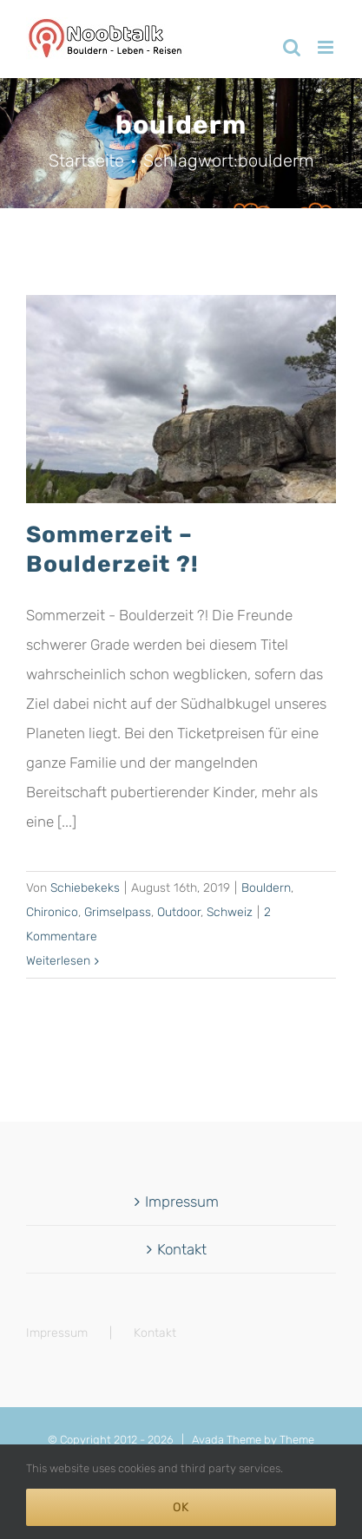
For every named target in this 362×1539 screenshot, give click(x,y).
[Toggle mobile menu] (327, 47)
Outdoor (179, 912)
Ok (181, 1507)
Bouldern (266, 888)
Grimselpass (117, 912)
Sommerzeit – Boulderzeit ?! (112, 549)
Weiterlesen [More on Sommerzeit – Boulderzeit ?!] (58, 960)
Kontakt (182, 1249)
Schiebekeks (85, 888)
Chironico (52, 912)
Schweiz (230, 912)
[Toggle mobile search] (291, 47)
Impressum (182, 1201)
